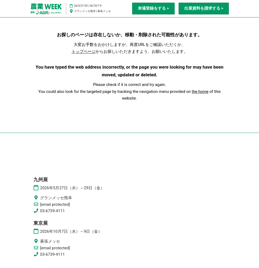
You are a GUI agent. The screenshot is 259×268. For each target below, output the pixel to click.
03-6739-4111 (52, 210)
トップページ (84, 51)
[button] (153, 8)
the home (200, 91)
